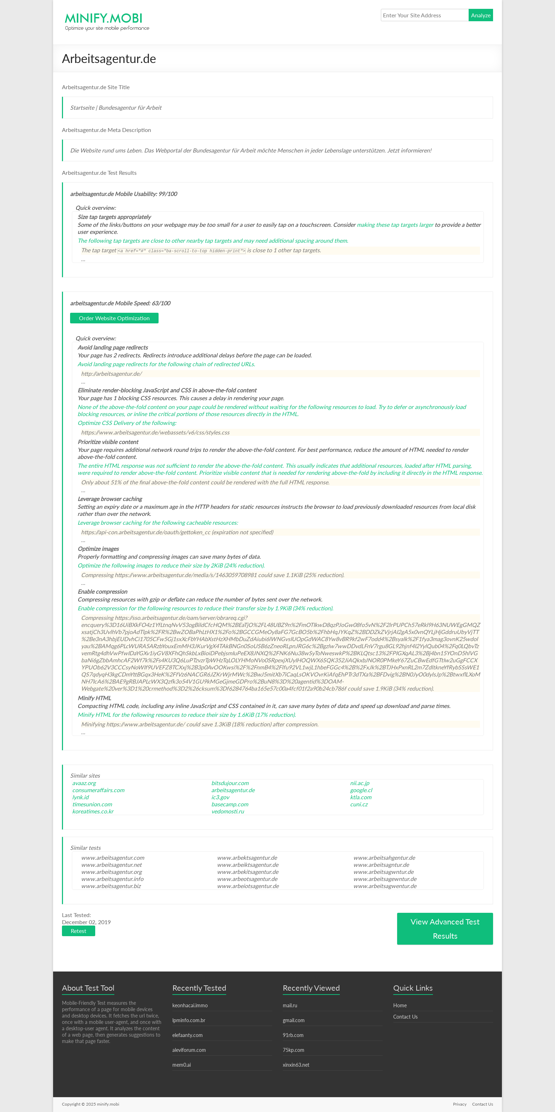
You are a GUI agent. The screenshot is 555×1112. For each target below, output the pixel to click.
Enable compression (102, 608)
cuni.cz (358, 804)
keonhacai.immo (190, 1005)
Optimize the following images (115, 565)
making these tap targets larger (395, 224)
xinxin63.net (296, 1065)
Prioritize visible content (229, 472)
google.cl (361, 790)
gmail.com (294, 1020)
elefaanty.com (187, 1035)
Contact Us (405, 1017)
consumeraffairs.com (98, 790)
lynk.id (80, 797)
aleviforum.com (189, 1050)
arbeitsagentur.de (232, 790)
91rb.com (293, 1035)
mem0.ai (181, 1065)
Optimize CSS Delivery (106, 422)
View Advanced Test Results (445, 928)
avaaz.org (84, 782)
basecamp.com (229, 804)
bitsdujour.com (229, 782)
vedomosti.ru (227, 811)
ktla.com (360, 797)
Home (400, 1005)
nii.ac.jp (359, 782)
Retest (78, 930)
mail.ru (290, 1005)
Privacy (460, 1104)
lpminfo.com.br (188, 1020)
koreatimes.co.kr (92, 811)
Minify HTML (94, 714)
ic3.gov (220, 797)
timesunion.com (92, 804)
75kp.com (293, 1050)
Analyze (481, 15)
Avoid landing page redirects (113, 364)
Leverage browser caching (110, 522)
